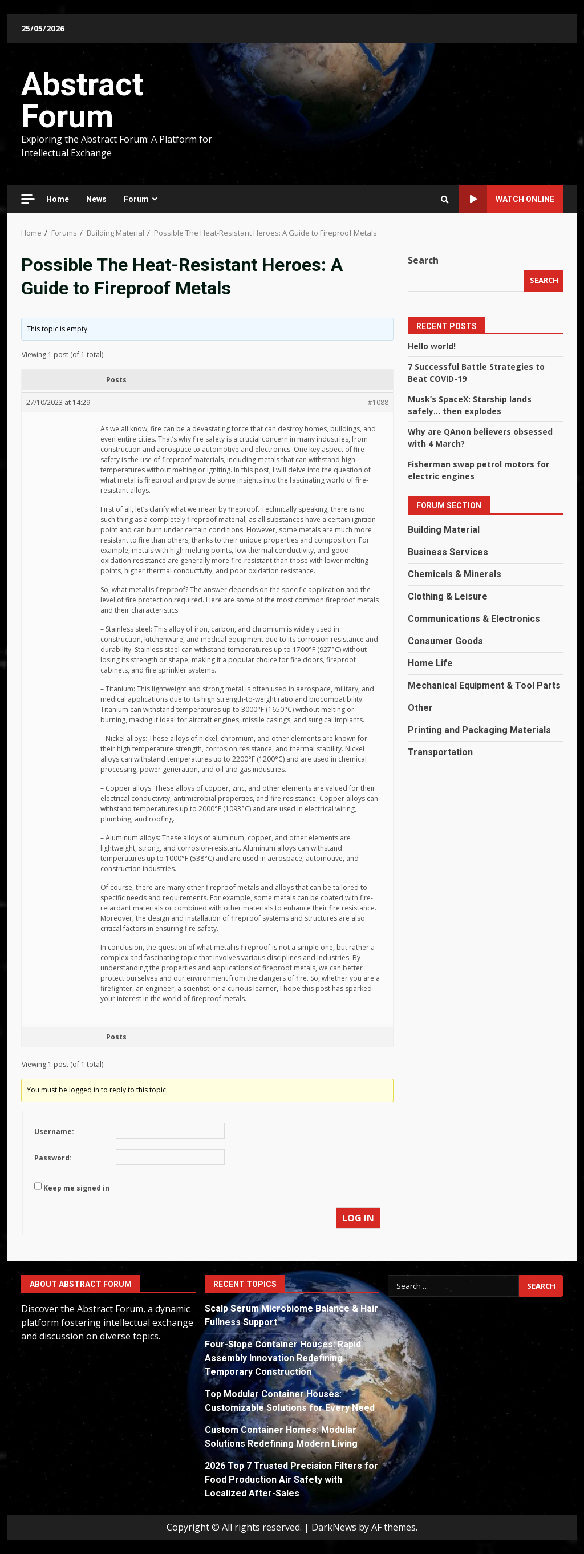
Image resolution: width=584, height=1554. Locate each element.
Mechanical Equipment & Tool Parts (484, 685)
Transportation (440, 752)
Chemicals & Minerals (454, 574)
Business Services (448, 552)
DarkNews (333, 1527)
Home (57, 199)
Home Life (430, 663)
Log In (358, 1218)
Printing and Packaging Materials (479, 730)
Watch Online (506, 199)
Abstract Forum (82, 100)
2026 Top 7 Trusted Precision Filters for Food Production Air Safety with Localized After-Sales (291, 1479)
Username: (54, 1131)
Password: (53, 1158)
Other (420, 707)
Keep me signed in (76, 1188)
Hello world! (432, 346)
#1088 (378, 402)
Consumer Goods (445, 641)
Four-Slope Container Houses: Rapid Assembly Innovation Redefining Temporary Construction (283, 1358)
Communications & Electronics (474, 618)
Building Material (444, 529)
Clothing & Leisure (448, 596)
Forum (136, 199)
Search (423, 260)
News (96, 199)
